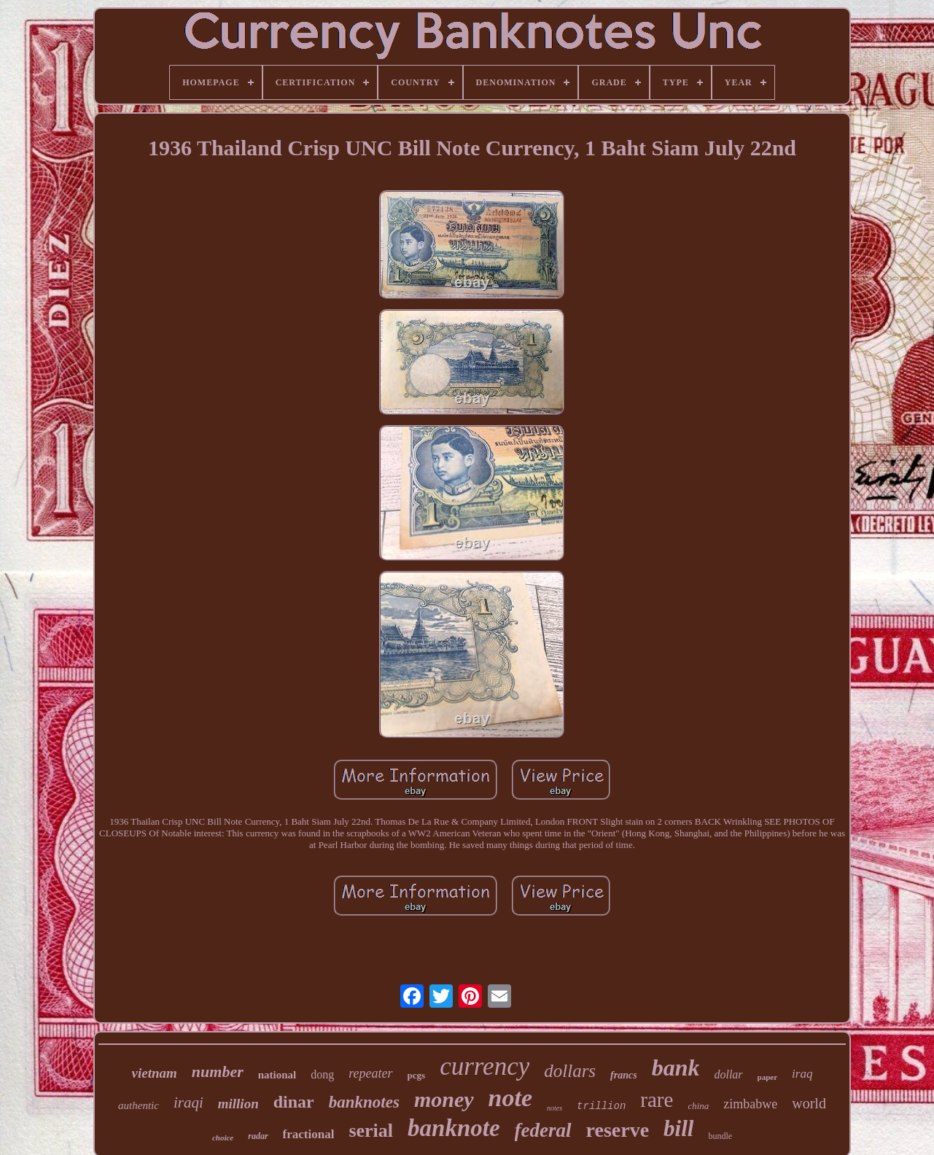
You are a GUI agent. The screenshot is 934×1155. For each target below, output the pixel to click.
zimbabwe (750, 1104)
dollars (570, 1071)
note (510, 1097)
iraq (802, 1074)
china (698, 1105)
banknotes (364, 1102)
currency (484, 1066)
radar (258, 1136)
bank (676, 1067)
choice (222, 1137)
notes (554, 1108)
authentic (138, 1105)
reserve (618, 1130)
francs (623, 1075)
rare (656, 1099)
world (809, 1103)
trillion (601, 1106)
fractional (309, 1134)
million (238, 1103)
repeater (370, 1073)
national (277, 1075)
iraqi (188, 1102)
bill (678, 1128)
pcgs (417, 1075)
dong (322, 1074)
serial (371, 1130)
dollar (728, 1074)
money (444, 1099)
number (218, 1071)
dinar (293, 1101)
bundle (720, 1136)
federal (543, 1130)
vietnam (154, 1073)
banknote (454, 1128)
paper (768, 1077)
